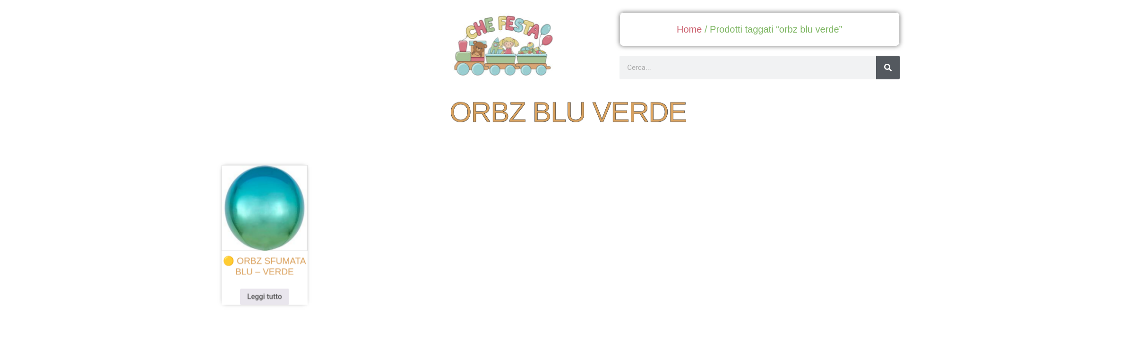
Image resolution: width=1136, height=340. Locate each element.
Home (689, 29)
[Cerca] (888, 67)
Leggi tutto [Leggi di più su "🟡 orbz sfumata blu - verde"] (276, 294)
